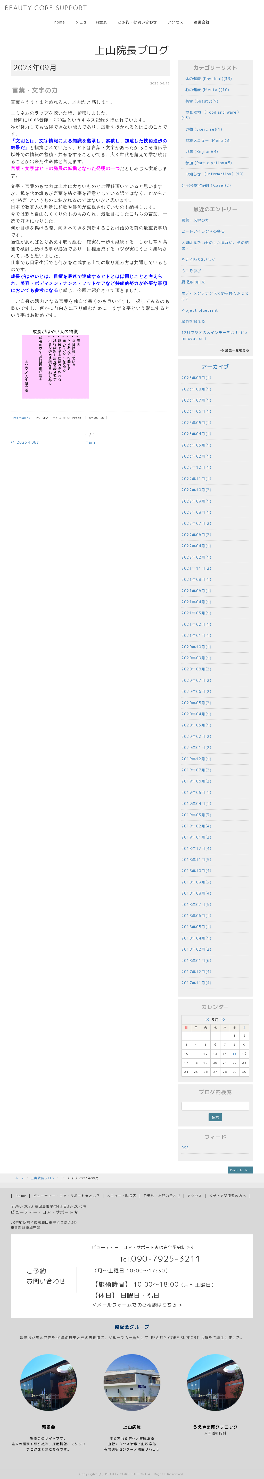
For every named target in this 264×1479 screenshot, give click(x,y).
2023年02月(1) (196, 456)
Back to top (240, 1170)
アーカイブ (215, 366)
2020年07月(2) (196, 680)
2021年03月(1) (196, 613)
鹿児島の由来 (193, 281)
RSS (185, 1147)
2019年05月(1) (196, 792)
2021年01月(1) (196, 635)
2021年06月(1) (196, 590)
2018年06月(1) (196, 915)
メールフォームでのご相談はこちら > (139, 1305)
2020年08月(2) (196, 669)
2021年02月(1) (196, 624)
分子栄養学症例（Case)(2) (206, 185)
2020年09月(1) (196, 657)
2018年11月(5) (196, 859)
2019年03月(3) (196, 814)
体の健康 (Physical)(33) (207, 78)
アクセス (176, 22)
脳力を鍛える (193, 321)
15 (235, 1054)
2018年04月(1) (196, 938)
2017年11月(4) (196, 982)
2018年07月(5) (196, 904)
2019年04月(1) (196, 803)
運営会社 (202, 22)
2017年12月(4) (196, 971)
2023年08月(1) (196, 389)
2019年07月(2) (196, 770)
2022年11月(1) (196, 478)
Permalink (22, 418)
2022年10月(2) (196, 489)
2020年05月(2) (196, 702)
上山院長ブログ (43, 1178)
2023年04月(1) (196, 433)
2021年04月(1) (196, 601)
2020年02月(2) (196, 736)
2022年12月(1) (196, 467)
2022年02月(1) (196, 557)
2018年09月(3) (196, 882)
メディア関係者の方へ (227, 1195)
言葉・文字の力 (195, 220)
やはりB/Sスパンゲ (199, 259)
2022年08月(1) (196, 512)
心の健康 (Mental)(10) (205, 89)
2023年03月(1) (196, 445)
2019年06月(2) (196, 781)
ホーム (20, 1178)
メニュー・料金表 (91, 22)
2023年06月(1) (196, 411)
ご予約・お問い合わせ (137, 22)
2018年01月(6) (196, 960)
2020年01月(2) (196, 747)
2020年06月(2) (196, 691)
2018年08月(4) (196, 893)
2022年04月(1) (196, 545)
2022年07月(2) (196, 523)
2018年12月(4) (196, 848)
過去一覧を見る (237, 350)
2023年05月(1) (196, 422)
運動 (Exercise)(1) (202, 129)
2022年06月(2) (196, 534)
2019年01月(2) (196, 837)
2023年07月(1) (196, 400)
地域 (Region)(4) (200, 151)
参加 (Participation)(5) (207, 162)
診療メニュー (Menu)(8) (206, 140)
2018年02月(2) (196, 949)
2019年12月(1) (196, 758)
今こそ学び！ (193, 270)
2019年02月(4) (196, 826)
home (59, 22)
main (90, 442)
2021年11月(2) (196, 568)
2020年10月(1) (196, 646)
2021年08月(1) (196, 579)
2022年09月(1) (196, 501)
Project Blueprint (200, 310)
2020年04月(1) (196, 713)
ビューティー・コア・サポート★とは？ (66, 1195)
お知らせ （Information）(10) (213, 173)
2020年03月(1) (196, 725)
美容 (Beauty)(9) (200, 101)
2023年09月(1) (196, 377)
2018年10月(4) (196, 870)
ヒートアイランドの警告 (203, 231)
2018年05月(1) (196, 926)
